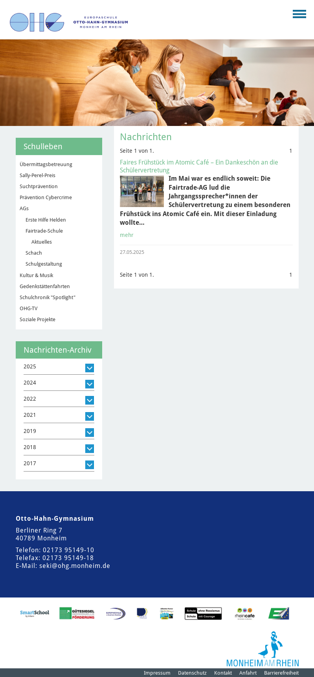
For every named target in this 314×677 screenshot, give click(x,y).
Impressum (157, 673)
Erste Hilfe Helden (46, 220)
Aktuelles (41, 242)
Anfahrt (248, 673)
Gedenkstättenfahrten (45, 286)
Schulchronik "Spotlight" (47, 297)
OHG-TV (28, 308)
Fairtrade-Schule (44, 231)
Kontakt (223, 673)
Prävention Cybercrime (46, 197)
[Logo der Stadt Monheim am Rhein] (263, 648)
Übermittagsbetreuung (46, 164)
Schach (34, 253)
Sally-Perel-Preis (37, 175)
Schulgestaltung (44, 264)
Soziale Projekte (37, 319)
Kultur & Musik (36, 275)
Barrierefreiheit (281, 673)
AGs (24, 208)
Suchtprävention (39, 186)
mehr (127, 235)
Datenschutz (192, 673)
